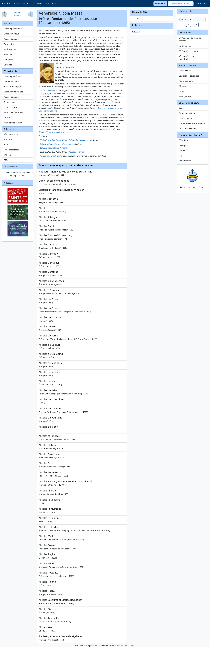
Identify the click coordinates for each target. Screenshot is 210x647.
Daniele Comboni (47, 90)
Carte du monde (11, 81)
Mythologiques (10, 49)
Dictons (7, 117)
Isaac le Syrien (185, 118)
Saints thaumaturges (13, 112)
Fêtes (6, 144)
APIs (6, 160)
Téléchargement (11, 134)
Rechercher (201, 3)
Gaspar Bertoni (114, 37)
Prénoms (26, 3)
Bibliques (8, 54)
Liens (181, 91)
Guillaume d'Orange (188, 128)
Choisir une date (186, 11)
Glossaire (183, 86)
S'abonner (185, 46)
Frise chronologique (13, 86)
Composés (8, 59)
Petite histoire (185, 70)
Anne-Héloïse (185, 160)
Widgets (7, 155)
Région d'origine (11, 39)
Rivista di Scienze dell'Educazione (53, 132)
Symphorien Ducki (187, 113)
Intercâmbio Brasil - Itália (51, 156)
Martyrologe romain (13, 122)
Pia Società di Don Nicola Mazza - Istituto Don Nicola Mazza (65, 140)
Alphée (182, 150)
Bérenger (183, 145)
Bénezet (182, 108)
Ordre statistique (11, 33)
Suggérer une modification (186, 57)
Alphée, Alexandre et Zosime (192, 123)
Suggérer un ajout (188, 51)
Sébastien (183, 140)
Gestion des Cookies (126, 645)
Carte (47, 3)
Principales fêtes (11, 149)
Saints (17, 3)
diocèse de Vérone (76, 152)
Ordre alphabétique (13, 28)
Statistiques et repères (189, 76)
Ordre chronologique (13, 91)
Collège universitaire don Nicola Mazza (56, 144)
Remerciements (186, 81)
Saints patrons (10, 107)
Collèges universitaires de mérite (54, 148)
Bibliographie (185, 96)
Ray (180, 155)
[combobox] (181, 3)
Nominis (6, 3)
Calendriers (37, 3)
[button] (188, 25)
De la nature (9, 44)
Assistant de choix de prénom (190, 39)
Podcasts (56, 3)
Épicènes (8, 64)
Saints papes (9, 102)
